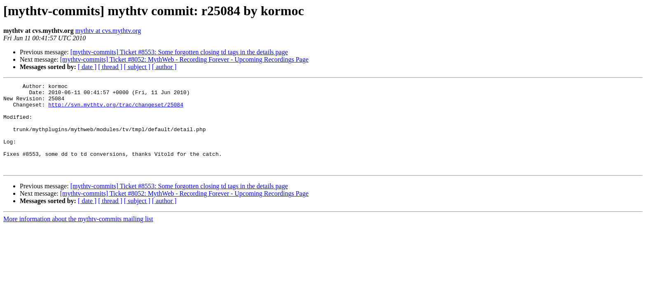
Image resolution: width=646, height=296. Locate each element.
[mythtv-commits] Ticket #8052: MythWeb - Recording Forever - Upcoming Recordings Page (184, 59)
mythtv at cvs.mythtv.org (108, 30)
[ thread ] (110, 66)
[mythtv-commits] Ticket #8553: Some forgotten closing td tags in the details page (179, 52)
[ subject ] (137, 66)
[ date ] (87, 66)
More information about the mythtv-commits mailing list (78, 236)
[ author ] (164, 66)
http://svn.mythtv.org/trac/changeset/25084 (115, 109)
